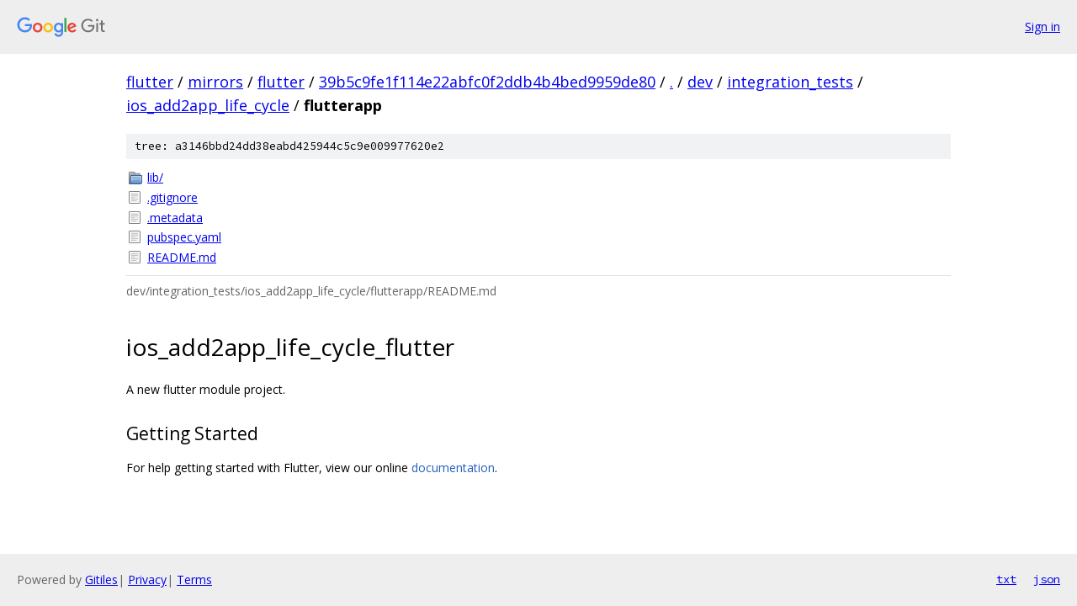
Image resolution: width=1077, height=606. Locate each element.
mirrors (215, 82)
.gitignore (172, 197)
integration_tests (790, 82)
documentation (453, 468)
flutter (149, 82)
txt (1006, 579)
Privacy (147, 579)
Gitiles (101, 579)
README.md (181, 257)
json (1046, 579)
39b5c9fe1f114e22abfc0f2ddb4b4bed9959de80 (487, 82)
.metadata (175, 218)
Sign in (1042, 27)
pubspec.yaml (184, 237)
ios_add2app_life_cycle (207, 105)
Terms (194, 579)
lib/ (155, 177)
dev (700, 82)
